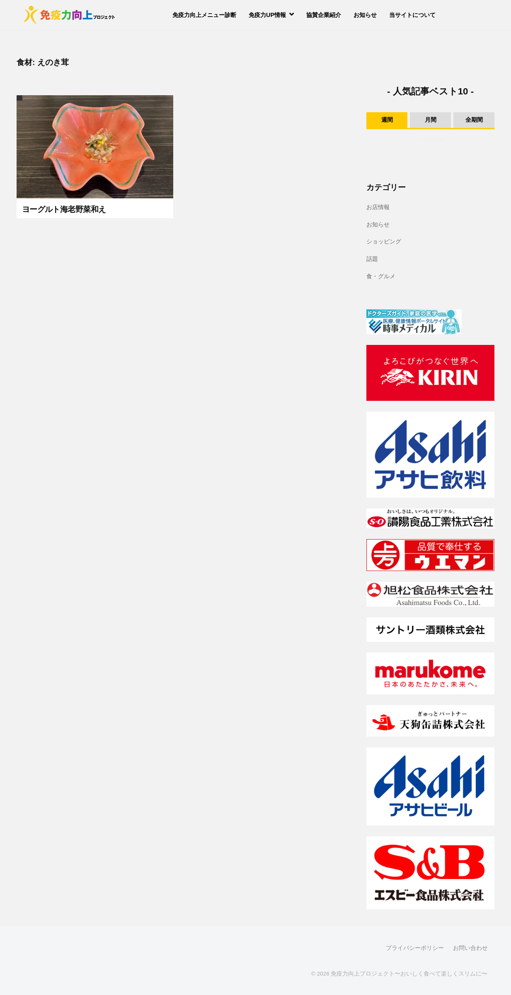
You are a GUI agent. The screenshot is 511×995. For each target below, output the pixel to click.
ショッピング (383, 241)
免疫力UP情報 (267, 15)
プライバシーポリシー (415, 948)
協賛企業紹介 (323, 15)
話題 (372, 258)
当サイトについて (412, 15)
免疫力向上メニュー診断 (204, 15)
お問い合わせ (470, 948)
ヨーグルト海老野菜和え (64, 209)
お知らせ (365, 15)
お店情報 (378, 207)
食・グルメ (380, 276)
